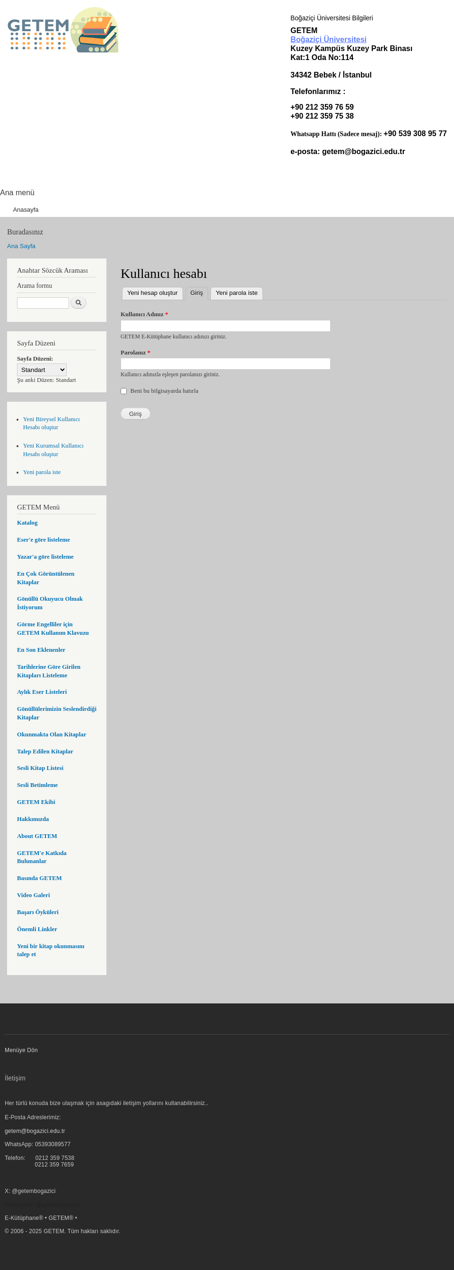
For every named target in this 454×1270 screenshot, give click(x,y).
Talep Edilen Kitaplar (45, 751)
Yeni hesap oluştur (152, 292)
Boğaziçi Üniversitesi (328, 39)
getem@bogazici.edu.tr (363, 151)
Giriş (200, 291)
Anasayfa (25, 209)
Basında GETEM (39, 878)
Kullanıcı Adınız (144, 314)
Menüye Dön (21, 1050)
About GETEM (37, 836)
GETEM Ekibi (36, 802)
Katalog (27, 522)
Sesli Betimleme (37, 785)
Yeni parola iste (42, 472)
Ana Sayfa (21, 246)
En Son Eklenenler (41, 650)
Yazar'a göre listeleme (45, 556)
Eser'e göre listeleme (43, 539)
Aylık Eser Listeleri (42, 692)
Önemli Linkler (37, 929)
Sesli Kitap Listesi (40, 768)
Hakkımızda (33, 819)
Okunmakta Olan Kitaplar (51, 734)
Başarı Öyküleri (38, 912)
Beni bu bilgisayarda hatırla (165, 390)
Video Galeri (33, 895)
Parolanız (135, 352)
